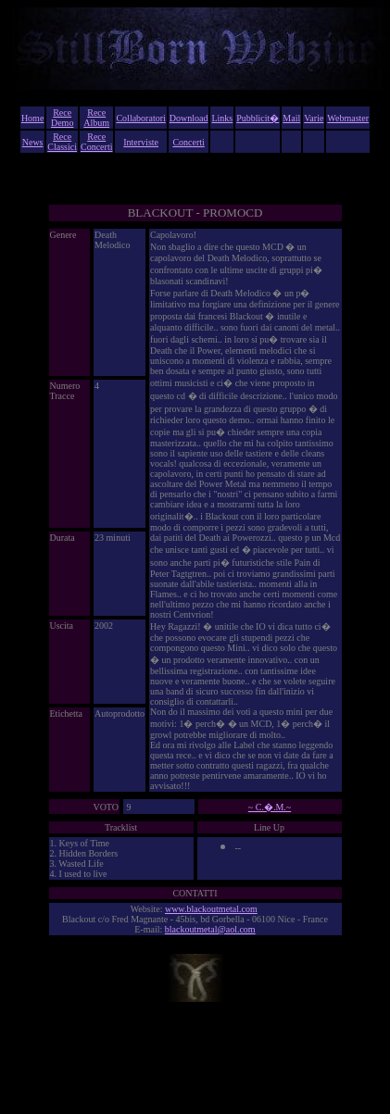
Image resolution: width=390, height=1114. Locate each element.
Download (189, 118)
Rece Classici (62, 141)
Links (222, 118)
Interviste (140, 142)
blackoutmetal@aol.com (210, 929)
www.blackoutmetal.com (211, 909)
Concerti (188, 142)
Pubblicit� (257, 118)
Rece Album (96, 117)
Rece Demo (62, 117)
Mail (291, 118)
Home (32, 118)
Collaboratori (140, 118)
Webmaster (348, 118)
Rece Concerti (96, 141)
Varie (313, 118)
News (33, 142)
